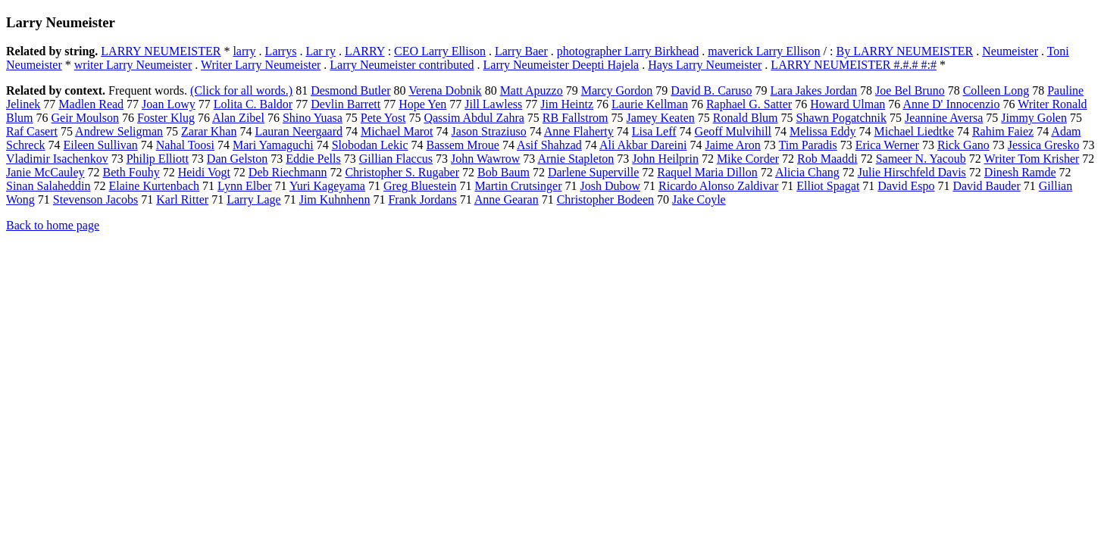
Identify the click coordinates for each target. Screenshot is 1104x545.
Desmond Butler (350, 90)
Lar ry (320, 51)
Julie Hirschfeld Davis (912, 172)
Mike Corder (748, 158)
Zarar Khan (208, 131)
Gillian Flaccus (396, 158)
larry (244, 51)
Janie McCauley (45, 172)
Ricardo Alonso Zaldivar (718, 185)
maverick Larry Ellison (764, 51)
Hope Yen (422, 104)
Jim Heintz (566, 104)
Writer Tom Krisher (1031, 158)
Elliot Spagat (827, 185)
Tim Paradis (808, 145)
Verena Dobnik (444, 90)
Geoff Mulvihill (733, 131)
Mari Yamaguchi (273, 145)
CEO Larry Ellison (440, 51)
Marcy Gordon (617, 90)
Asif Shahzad (549, 145)
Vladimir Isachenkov (57, 158)
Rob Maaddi (827, 158)
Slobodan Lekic (370, 145)
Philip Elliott (158, 158)
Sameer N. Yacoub (921, 158)
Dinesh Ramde (1020, 172)
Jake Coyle (699, 199)
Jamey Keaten (661, 117)
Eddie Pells (313, 158)
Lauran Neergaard (298, 131)
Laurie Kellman (649, 104)
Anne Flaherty (579, 131)
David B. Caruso (711, 90)
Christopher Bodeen (605, 199)
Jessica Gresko (1044, 145)
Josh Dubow (610, 185)
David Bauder (986, 185)
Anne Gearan (506, 199)
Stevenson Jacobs (95, 199)
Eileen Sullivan (101, 145)
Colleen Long (996, 90)
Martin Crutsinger (517, 185)
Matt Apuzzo (531, 90)
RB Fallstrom (575, 117)
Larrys (281, 51)
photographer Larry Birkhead (628, 51)
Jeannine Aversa (944, 117)
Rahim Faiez (1003, 131)
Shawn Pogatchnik (841, 117)
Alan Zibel (238, 117)
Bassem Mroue (463, 145)
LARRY (365, 51)
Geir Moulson (85, 117)
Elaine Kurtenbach (154, 185)
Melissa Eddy (823, 131)
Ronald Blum (745, 117)
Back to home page (52, 225)
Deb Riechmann (288, 172)
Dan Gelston (237, 158)
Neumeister (1010, 51)
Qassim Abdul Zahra (474, 117)
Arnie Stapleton (575, 158)
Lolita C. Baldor (253, 104)
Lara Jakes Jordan (813, 90)
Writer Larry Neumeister (261, 64)
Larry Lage (254, 199)
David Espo (905, 185)
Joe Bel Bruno (910, 90)
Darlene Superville (593, 172)
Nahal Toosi (185, 145)
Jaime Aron (733, 145)
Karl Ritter (182, 199)
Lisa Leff (654, 131)
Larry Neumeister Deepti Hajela (561, 64)
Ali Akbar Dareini (643, 145)
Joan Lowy (168, 104)
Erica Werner (887, 145)
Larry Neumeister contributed (402, 64)
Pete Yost (383, 117)
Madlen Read (91, 104)
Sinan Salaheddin (48, 185)
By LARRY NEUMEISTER (904, 51)
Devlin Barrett (345, 104)
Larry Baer (521, 51)
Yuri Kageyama (327, 185)
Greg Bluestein (419, 185)
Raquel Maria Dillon (707, 172)
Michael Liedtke (914, 131)
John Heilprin (665, 158)
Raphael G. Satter (749, 104)
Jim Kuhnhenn (335, 199)
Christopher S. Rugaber (402, 172)
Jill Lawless (493, 104)
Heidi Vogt (204, 172)
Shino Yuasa (312, 117)
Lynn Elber (244, 185)
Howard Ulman (847, 104)
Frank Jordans (422, 199)
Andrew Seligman (119, 131)
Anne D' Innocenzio (950, 104)
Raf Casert (32, 131)
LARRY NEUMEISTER (160, 51)
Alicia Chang (807, 172)
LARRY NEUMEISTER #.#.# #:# (854, 64)
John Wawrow (485, 158)
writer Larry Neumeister (133, 64)
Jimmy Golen (1034, 117)
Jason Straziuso (489, 131)
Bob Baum (503, 172)
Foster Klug (166, 117)
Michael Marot (397, 131)
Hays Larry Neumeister (705, 64)
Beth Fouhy (131, 172)
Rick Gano (963, 145)
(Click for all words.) (241, 90)
